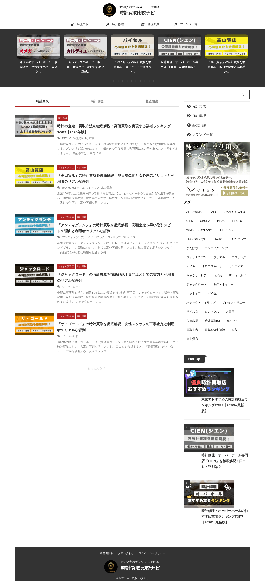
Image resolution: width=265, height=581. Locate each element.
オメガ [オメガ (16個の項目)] (190, 259)
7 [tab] (140, 76)
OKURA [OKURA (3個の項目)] (205, 214)
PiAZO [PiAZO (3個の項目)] (221, 214)
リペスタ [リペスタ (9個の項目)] (192, 305)
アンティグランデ (78, 232)
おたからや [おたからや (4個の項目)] (239, 232)
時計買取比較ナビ (137, 12)
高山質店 (111, 182)
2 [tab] (118, 76)
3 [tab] (122, 76)
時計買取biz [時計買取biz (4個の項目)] (212, 314)
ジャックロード (76, 281)
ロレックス (98, 182)
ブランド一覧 (185, 24)
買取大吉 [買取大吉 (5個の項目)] (192, 323)
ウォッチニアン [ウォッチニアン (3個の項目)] (196, 250)
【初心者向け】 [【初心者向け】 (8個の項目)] (196, 232)
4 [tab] (127, 76)
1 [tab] (114, 76)
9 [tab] (149, 76)
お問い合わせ (126, 549)
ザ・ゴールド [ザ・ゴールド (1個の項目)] (237, 269)
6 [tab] (136, 76)
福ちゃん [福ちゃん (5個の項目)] (232, 314)
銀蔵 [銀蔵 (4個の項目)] (234, 323)
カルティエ (83, 182)
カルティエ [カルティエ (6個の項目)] (236, 259)
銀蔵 (96, 133)
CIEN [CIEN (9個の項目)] (189, 214)
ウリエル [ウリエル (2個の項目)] (219, 250)
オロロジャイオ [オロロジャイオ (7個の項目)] (212, 259)
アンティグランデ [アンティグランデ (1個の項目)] (216, 241)
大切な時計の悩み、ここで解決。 (141, 558)
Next (244, 50)
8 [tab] (145, 76)
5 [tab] (131, 76)
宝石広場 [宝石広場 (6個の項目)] (192, 314)
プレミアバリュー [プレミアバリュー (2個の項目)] (233, 296)
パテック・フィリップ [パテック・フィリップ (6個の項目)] (200, 296)
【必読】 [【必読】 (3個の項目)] (219, 232)
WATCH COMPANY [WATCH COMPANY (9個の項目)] (199, 223)
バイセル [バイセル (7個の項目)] (213, 287)
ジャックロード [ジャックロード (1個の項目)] (196, 278)
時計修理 (115, 24)
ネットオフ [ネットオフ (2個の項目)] (193, 287)
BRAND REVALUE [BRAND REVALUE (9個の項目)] (235, 205)
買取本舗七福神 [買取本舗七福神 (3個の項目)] (215, 323)
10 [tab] (153, 76)
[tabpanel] (38, 53)
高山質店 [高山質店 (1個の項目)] (192, 332)
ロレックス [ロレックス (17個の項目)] (212, 305)
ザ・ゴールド (75, 330)
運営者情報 (106, 549)
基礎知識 (150, 24)
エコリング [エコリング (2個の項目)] (239, 250)
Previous (21, 50)
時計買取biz (85, 133)
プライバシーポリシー (152, 549)
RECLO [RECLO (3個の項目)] (237, 214)
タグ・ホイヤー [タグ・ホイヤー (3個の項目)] (223, 278)
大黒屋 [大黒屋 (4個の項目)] (230, 305)
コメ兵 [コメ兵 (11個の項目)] (217, 269)
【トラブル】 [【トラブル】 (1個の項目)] (227, 223)
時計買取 (79, 24)
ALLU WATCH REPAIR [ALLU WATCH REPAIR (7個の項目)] (201, 205)
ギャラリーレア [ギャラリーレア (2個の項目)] (196, 269)
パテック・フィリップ (113, 232)
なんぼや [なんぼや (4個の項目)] (192, 241)
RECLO (72, 133)
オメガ (71, 182)
